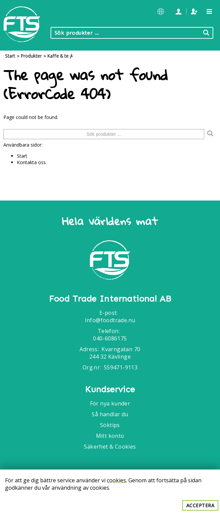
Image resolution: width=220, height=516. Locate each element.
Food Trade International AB (110, 299)
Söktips (110, 425)
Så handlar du (110, 414)
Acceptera (200, 505)
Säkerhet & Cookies (110, 446)
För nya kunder (110, 403)
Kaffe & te (58, 56)
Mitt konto (110, 435)
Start (10, 56)
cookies (116, 480)
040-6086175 (110, 338)
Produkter (31, 56)
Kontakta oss (31, 162)
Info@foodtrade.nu (110, 320)
